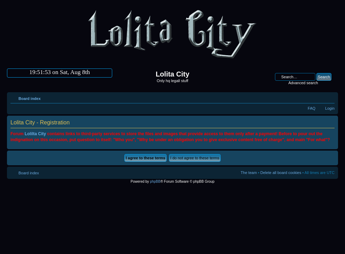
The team (249, 172)
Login (330, 108)
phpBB (155, 181)
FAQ (311, 108)
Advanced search (303, 83)
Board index (29, 98)
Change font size (329, 97)
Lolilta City (35, 133)
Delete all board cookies (280, 172)
